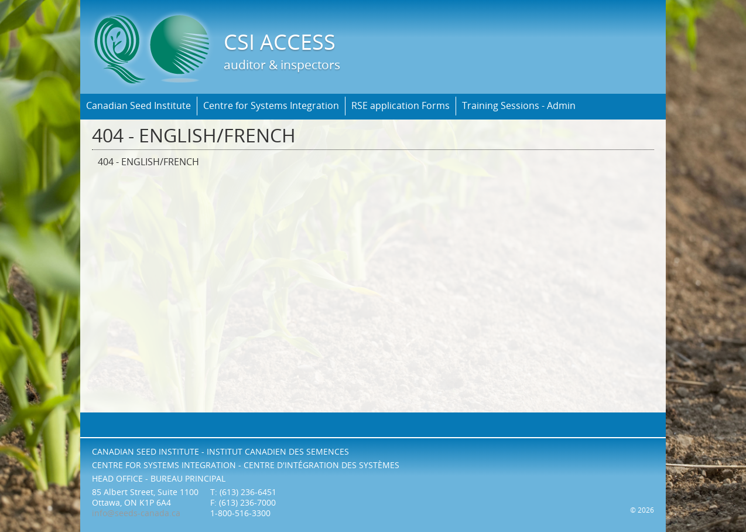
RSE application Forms (400, 105)
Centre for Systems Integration (271, 105)
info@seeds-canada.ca (136, 514)
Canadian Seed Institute (138, 105)
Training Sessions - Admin (519, 105)
